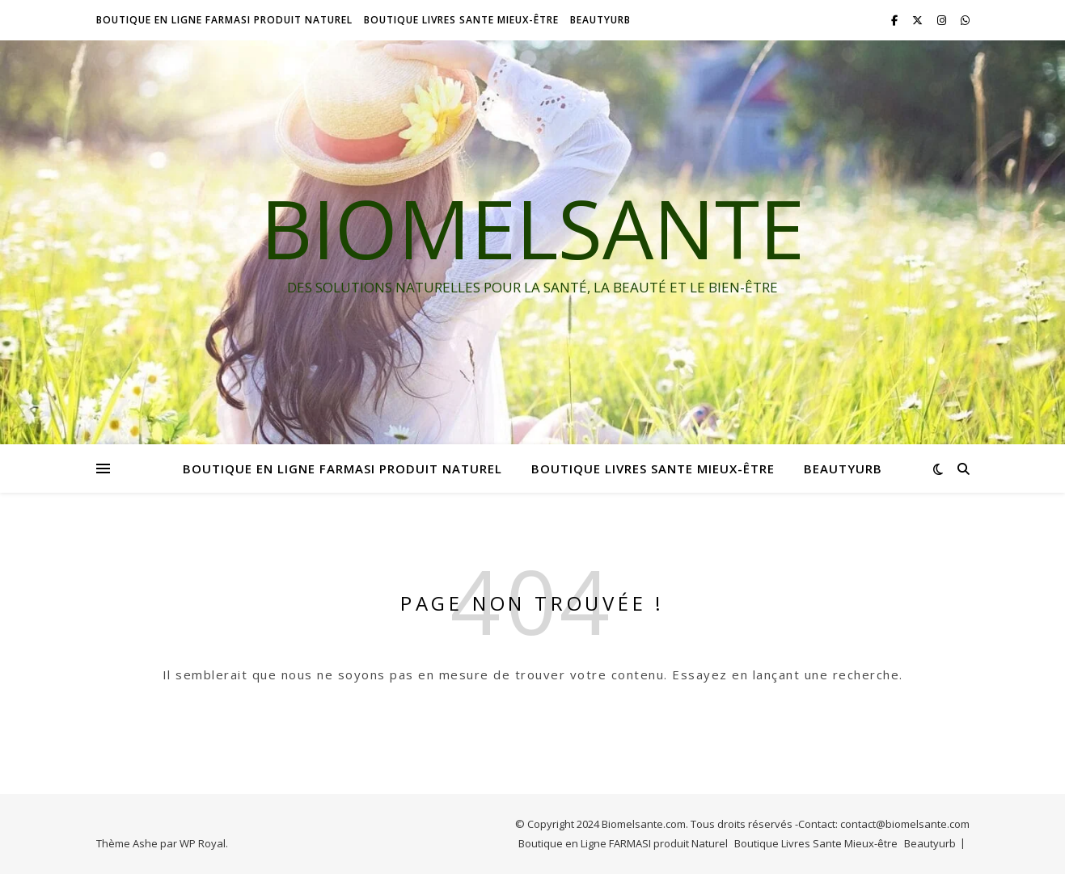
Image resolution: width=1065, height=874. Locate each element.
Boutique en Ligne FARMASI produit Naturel (224, 20)
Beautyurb (600, 20)
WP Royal (203, 843)
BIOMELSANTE (532, 227)
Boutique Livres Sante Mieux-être (461, 20)
